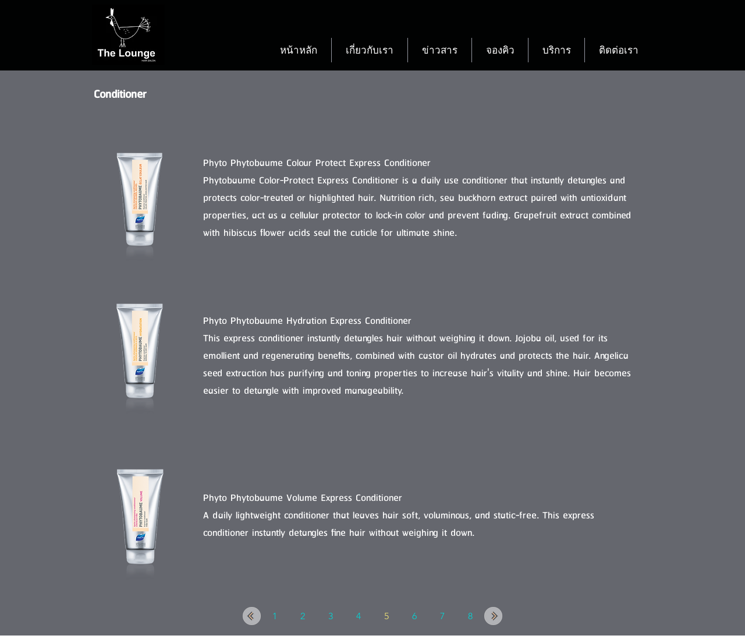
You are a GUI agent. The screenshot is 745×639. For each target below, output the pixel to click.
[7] (442, 616)
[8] (470, 616)
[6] (414, 616)
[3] (331, 616)
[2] (303, 616)
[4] (358, 616)
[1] (275, 616)
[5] (386, 616)
